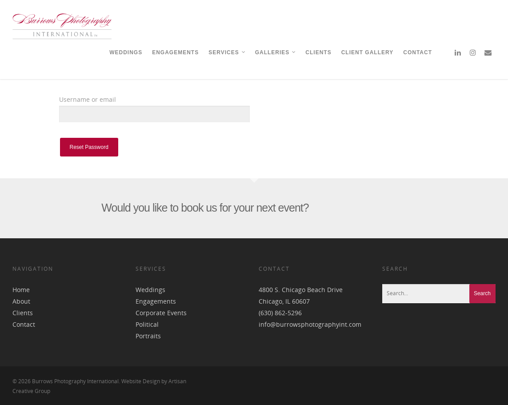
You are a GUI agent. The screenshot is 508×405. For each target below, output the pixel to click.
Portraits (148, 336)
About (21, 301)
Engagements (156, 301)
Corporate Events (161, 313)
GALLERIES (276, 52)
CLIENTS (318, 52)
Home (21, 289)
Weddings (150, 289)
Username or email (87, 99)
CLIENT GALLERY (367, 52)
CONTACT (417, 52)
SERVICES (227, 52)
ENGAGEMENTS (175, 52)
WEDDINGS (125, 52)
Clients (22, 313)
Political (147, 324)
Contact (23, 324)
